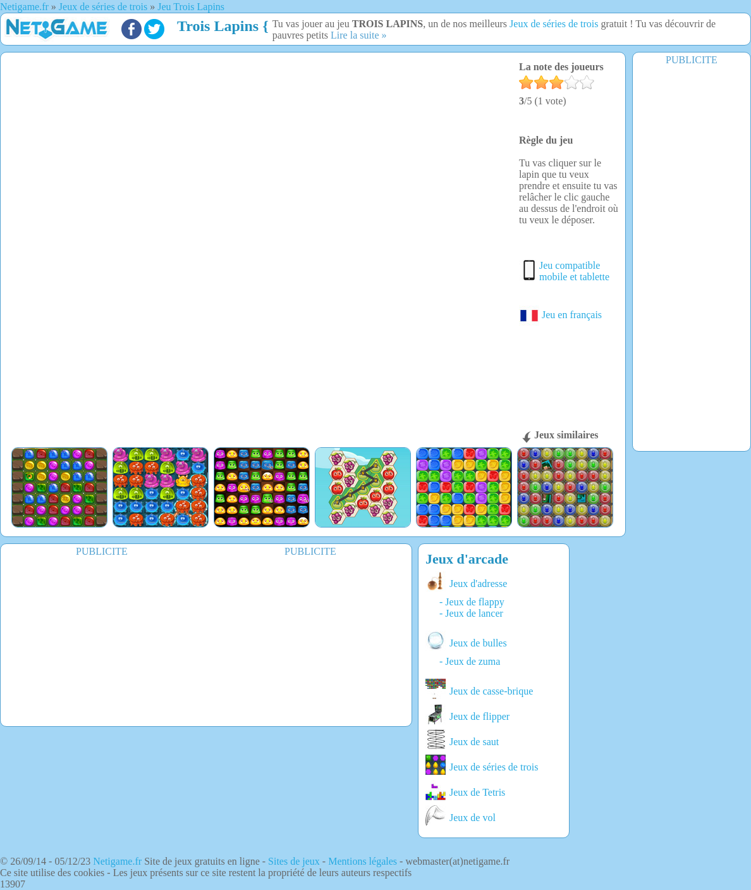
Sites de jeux (294, 861)
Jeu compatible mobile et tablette (574, 271)
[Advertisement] (691, 257)
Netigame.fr (117, 861)
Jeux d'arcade (466, 559)
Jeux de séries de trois (554, 23)
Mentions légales (362, 861)
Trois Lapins (218, 26)
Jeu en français (560, 314)
